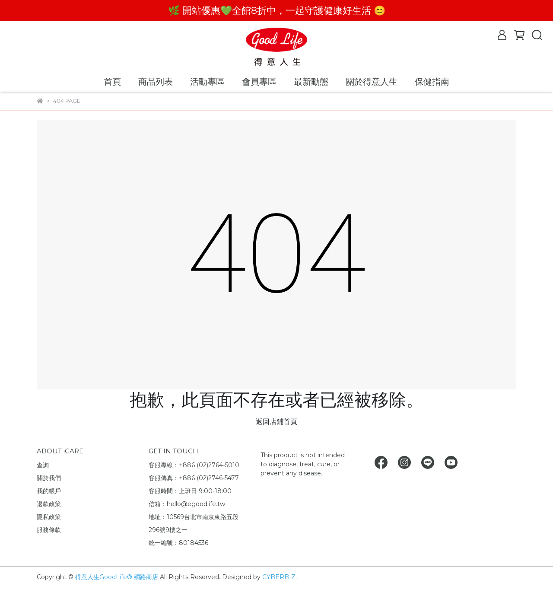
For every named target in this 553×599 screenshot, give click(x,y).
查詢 (43, 465)
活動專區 (207, 81)
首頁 (112, 81)
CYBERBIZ (279, 577)
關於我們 (49, 478)
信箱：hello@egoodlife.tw (187, 504)
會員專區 (259, 81)
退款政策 (49, 504)
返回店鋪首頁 (276, 421)
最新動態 (311, 81)
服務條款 (49, 530)
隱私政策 (49, 517)
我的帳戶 (49, 491)
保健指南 (432, 81)
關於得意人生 (371, 81)
